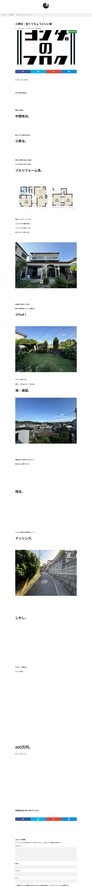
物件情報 (11, 14)
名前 (17, 863)
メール (17, 870)
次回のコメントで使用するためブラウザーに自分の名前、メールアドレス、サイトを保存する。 (43, 885)
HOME (4, 14)
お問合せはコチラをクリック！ (27, 810)
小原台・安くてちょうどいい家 (23, 14)
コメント (18, 845)
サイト (17, 878)
